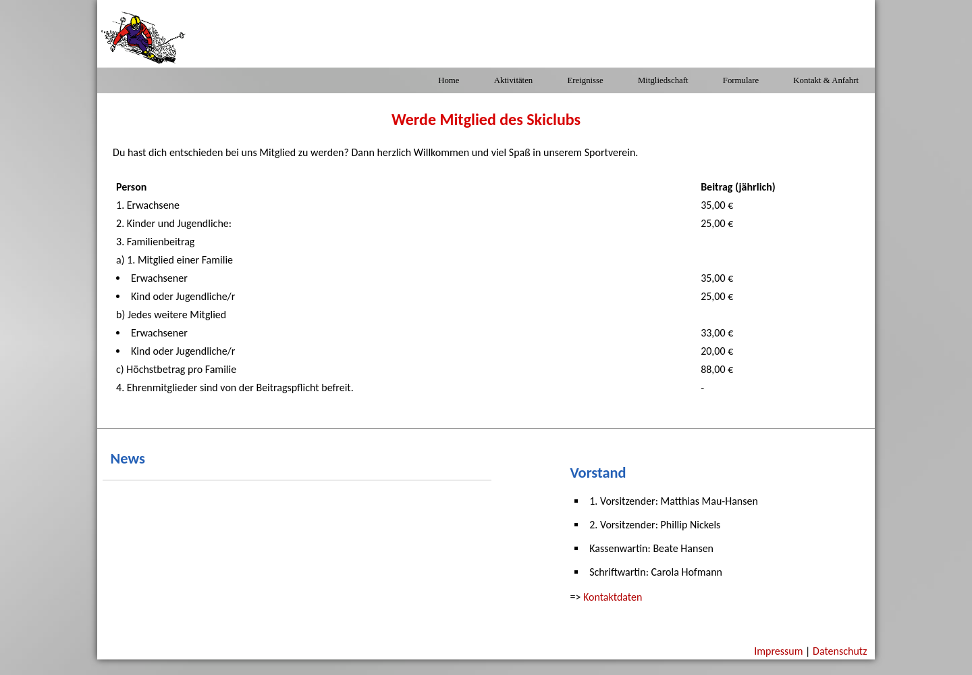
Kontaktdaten (612, 597)
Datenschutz (840, 651)
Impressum (778, 651)
